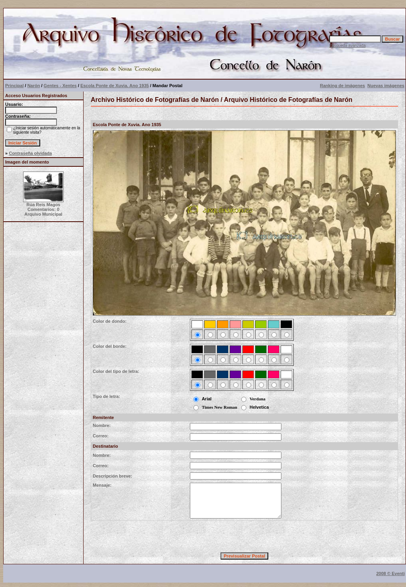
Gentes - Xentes (60, 85)
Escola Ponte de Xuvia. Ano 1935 (114, 85)
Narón (33, 85)
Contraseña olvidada (30, 153)
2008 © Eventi (390, 573)
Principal (14, 85)
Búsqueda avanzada (347, 45)
